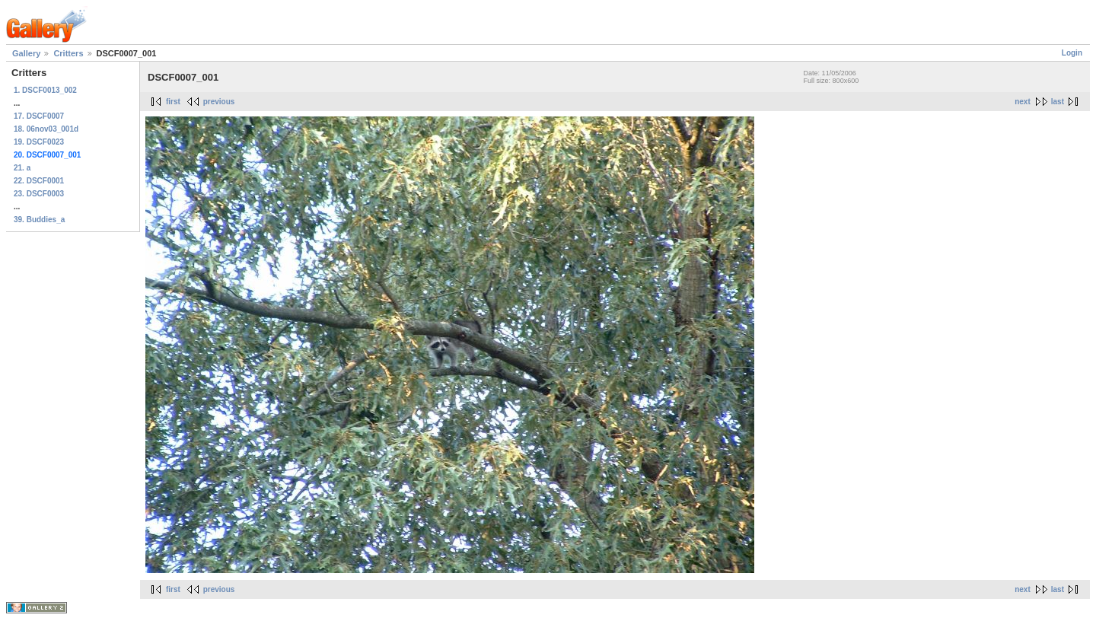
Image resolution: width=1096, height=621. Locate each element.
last (1057, 101)
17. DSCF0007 (39, 116)
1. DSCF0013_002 (45, 90)
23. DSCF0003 (39, 193)
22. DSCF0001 (39, 181)
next (1023, 101)
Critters (68, 53)
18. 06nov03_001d (46, 129)
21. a (22, 168)
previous (219, 101)
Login (1072, 53)
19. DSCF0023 (39, 142)
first (173, 101)
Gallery (26, 53)
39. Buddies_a (39, 219)
